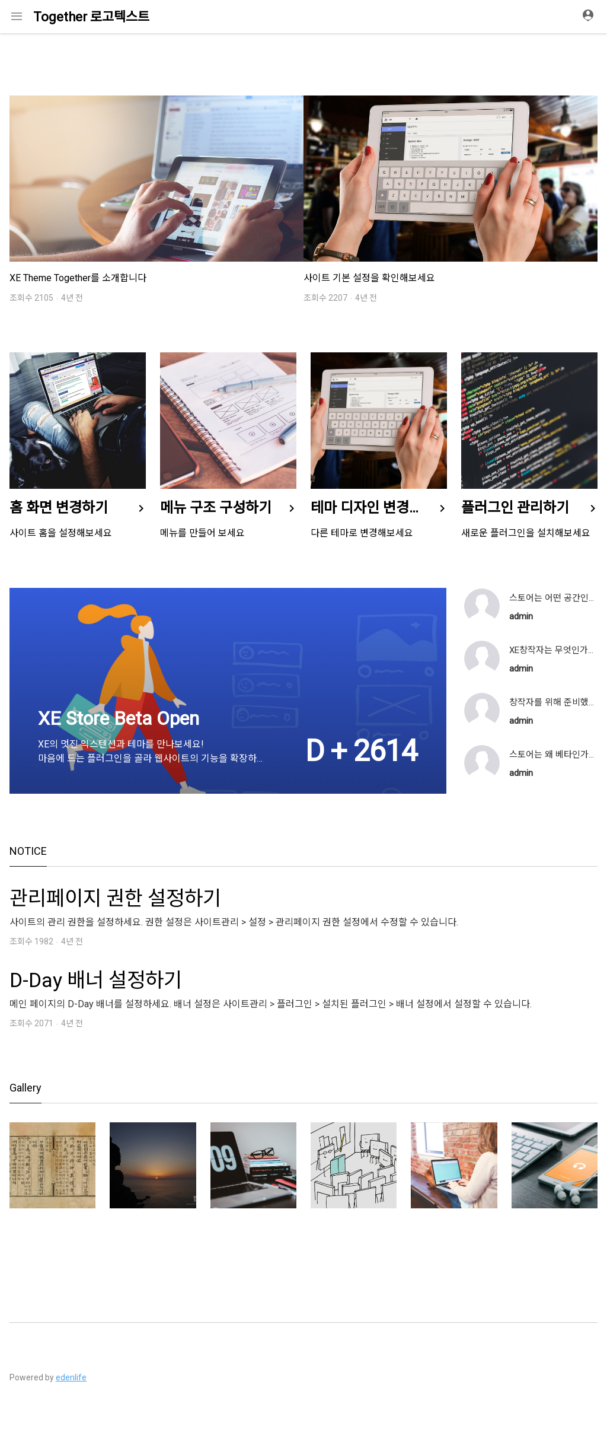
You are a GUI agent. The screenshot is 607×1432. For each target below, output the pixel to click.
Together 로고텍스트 (91, 16)
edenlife (71, 1377)
